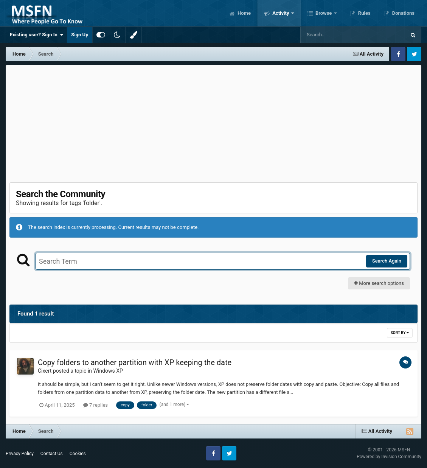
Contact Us (51, 453)
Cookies (78, 453)
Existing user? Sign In (36, 35)
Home (243, 13)
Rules (364, 13)
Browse (323, 13)
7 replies (95, 405)
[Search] (334, 35)
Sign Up (79, 34)
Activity (280, 13)
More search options (379, 283)
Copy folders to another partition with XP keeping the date (134, 362)
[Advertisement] (213, 122)
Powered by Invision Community (389, 456)
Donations (403, 13)
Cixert (44, 371)
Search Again (386, 261)
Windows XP (108, 371)
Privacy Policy (20, 453)
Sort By (400, 333)
